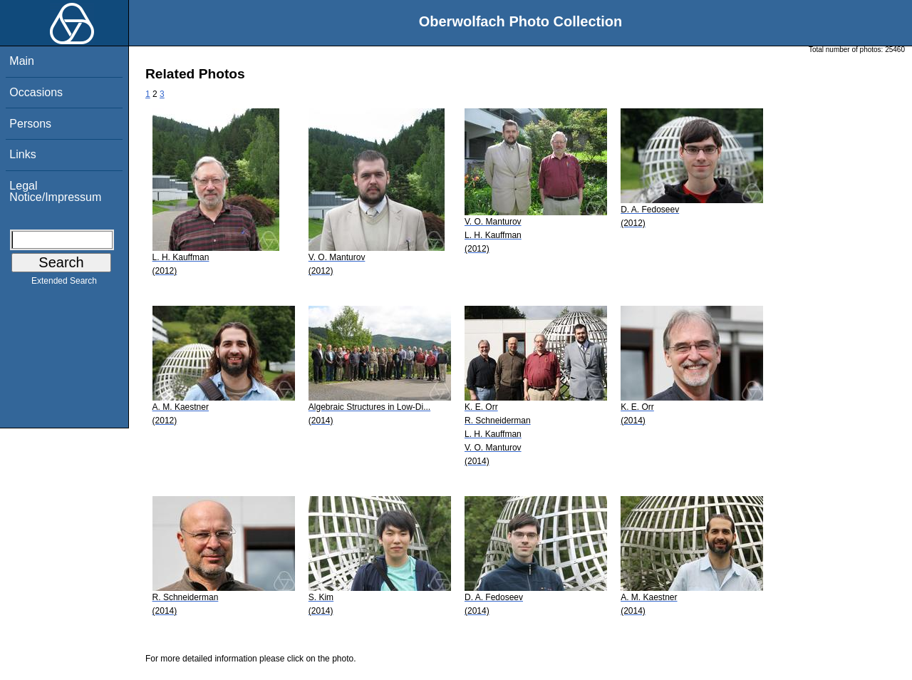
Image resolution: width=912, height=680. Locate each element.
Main (21, 61)
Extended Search (64, 283)
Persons (30, 124)
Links (22, 154)
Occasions (36, 92)
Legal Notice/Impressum (55, 191)
